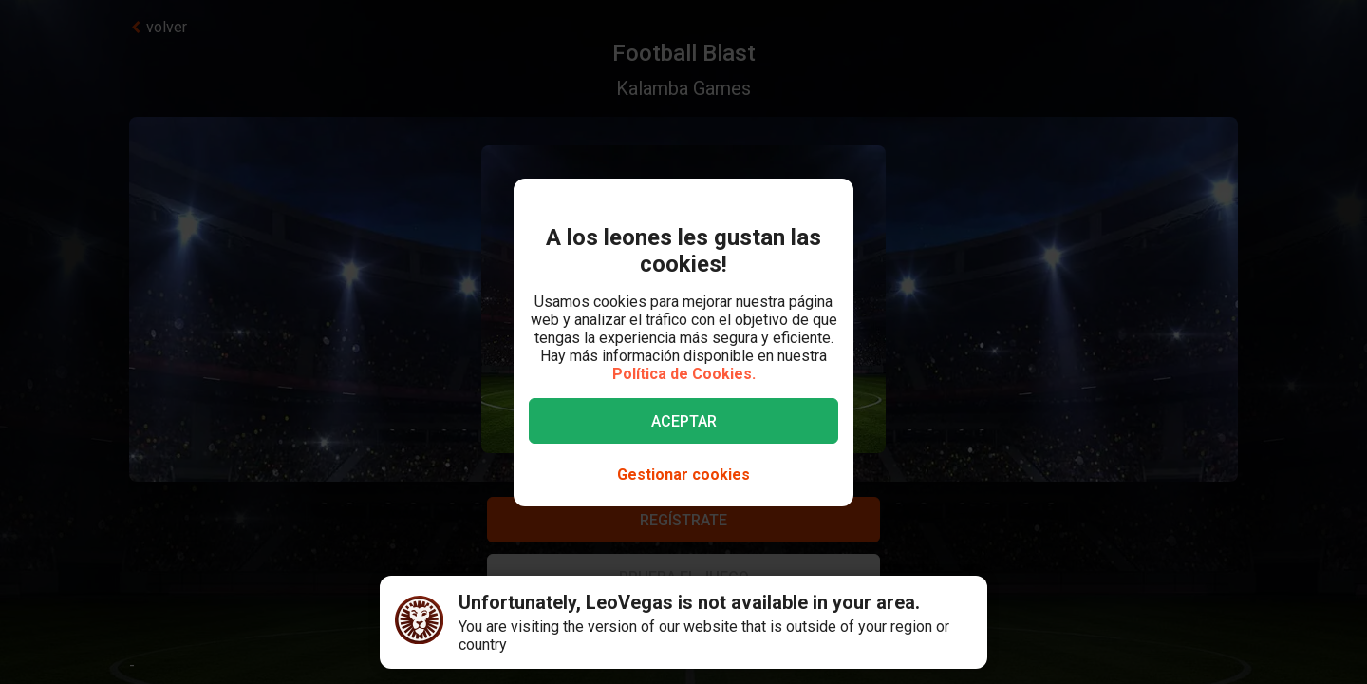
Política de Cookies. (684, 374)
